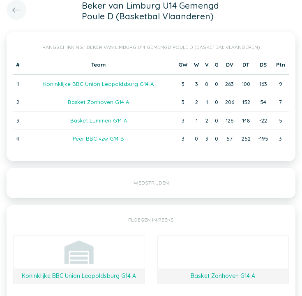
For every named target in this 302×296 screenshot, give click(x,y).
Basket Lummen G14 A (98, 120)
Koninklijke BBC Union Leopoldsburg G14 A (98, 84)
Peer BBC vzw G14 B (98, 138)
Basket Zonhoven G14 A (98, 102)
